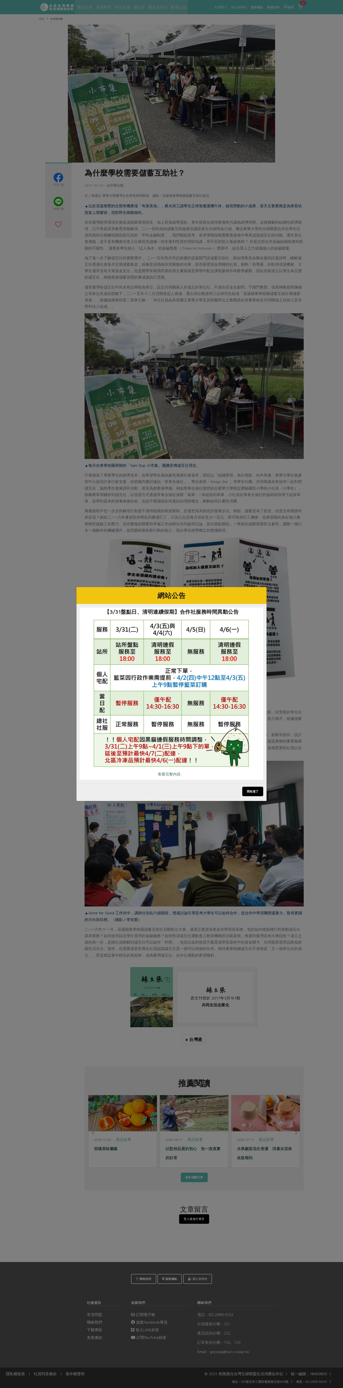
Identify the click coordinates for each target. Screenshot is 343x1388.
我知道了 (253, 791)
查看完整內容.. (170, 774)
